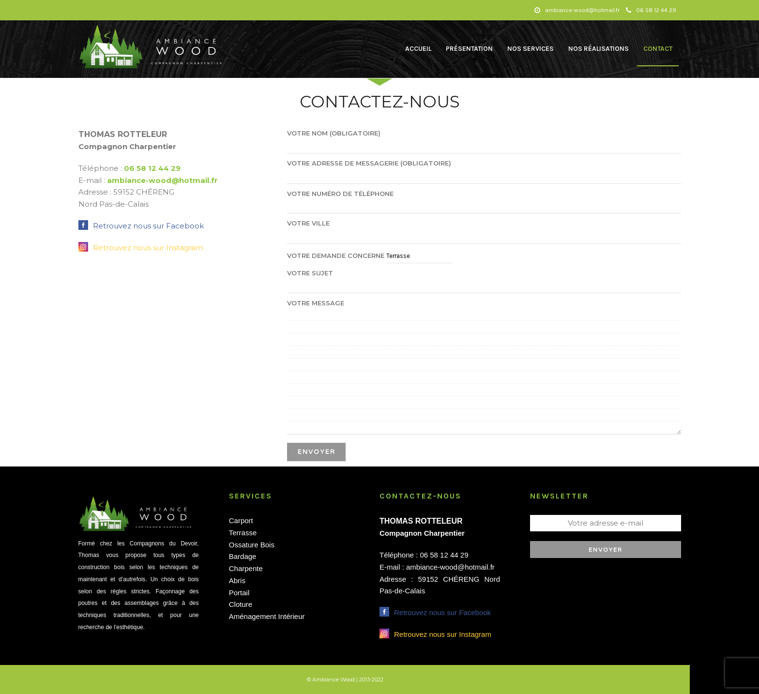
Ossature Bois (251, 545)
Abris (237, 580)
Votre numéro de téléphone (484, 200)
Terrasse (243, 532)
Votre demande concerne (369, 255)
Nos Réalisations (598, 49)
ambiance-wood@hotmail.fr (162, 180)
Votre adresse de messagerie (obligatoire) (484, 169)
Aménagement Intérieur (267, 616)
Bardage (243, 556)
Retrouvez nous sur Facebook (148, 225)
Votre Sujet (484, 279)
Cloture (240, 604)
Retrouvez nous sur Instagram (148, 247)
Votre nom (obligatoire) (484, 139)
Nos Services (530, 49)
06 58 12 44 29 (651, 10)
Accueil (418, 49)
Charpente (246, 568)
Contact (657, 49)
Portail (239, 592)
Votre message (484, 367)
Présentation (469, 49)
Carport (241, 520)
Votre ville (484, 229)
